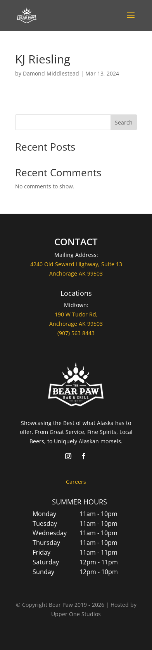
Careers (76, 481)
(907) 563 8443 (76, 333)
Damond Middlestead (51, 73)
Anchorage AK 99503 (76, 323)
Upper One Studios (76, 614)
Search (124, 122)
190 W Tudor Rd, (76, 314)
